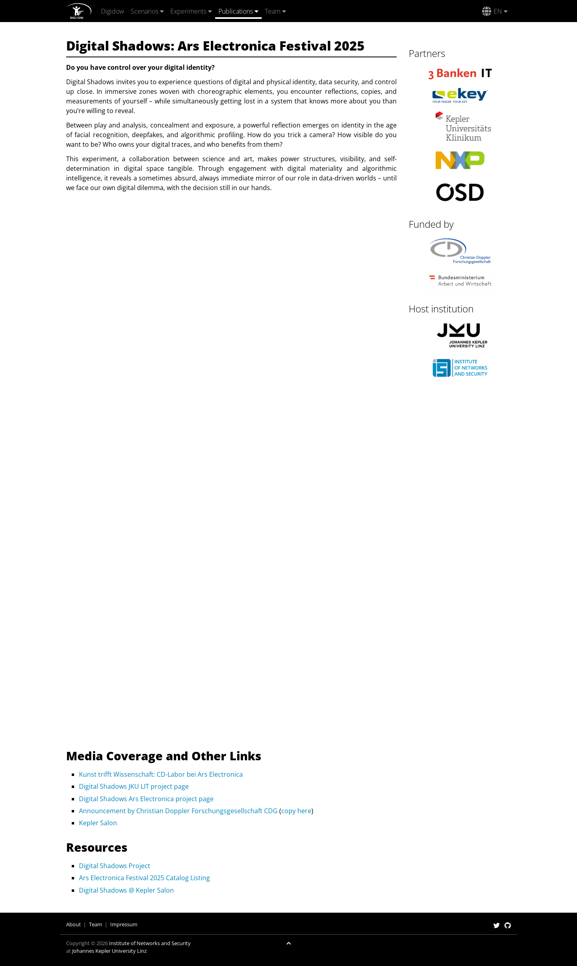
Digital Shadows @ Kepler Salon (126, 890)
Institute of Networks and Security (150, 943)
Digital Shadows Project (114, 865)
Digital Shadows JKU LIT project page (134, 786)
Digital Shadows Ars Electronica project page (146, 798)
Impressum (123, 924)
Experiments (188, 11)
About (73, 924)
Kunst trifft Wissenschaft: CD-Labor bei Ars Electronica (161, 774)
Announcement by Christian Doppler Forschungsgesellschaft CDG (178, 810)
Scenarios (144, 11)
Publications (235, 11)
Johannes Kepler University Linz (109, 950)
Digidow (112, 11)
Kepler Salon (98, 822)
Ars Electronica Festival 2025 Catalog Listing (144, 877)
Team (272, 11)
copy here (296, 810)
